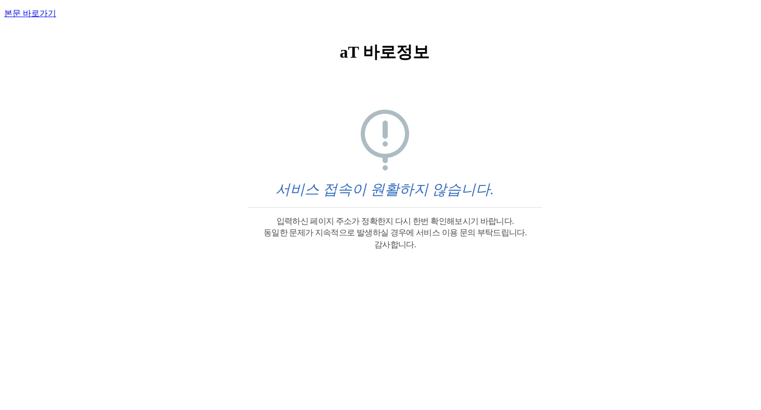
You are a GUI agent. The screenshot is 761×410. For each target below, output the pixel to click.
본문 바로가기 (30, 13)
